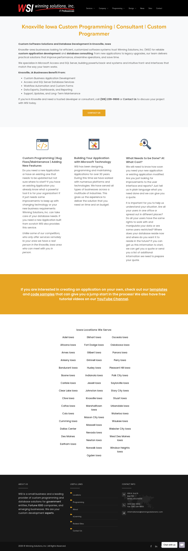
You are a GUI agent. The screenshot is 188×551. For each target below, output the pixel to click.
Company (102, 8)
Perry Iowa (120, 360)
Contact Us (130, 99)
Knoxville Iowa (94, 398)
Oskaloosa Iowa (119, 345)
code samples (43, 294)
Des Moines (68, 436)
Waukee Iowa (120, 421)
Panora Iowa (120, 352)
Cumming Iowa (68, 421)
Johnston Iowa (94, 390)
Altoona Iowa (68, 345)
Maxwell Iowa (94, 425)
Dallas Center (68, 428)
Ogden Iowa (94, 455)
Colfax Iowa (68, 406)
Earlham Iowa (68, 444)
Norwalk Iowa (94, 447)
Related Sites (78, 524)
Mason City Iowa (94, 417)
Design (131, 8)
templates (158, 289)
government (53, 501)
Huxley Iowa (94, 367)
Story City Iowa (120, 390)
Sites (150, 8)
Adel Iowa (68, 337)
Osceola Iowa (120, 337)
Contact (159, 8)
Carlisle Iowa (68, 383)
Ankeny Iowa (68, 360)
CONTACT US (94, 112)
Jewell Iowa (94, 383)
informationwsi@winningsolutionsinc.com (145, 512)
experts (49, 513)
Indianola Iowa (94, 375)
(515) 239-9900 (133, 504)
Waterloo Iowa (119, 413)
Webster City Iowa (120, 428)
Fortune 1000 (35, 505)
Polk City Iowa (120, 375)
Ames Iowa (68, 352)
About (75, 509)
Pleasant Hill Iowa (120, 367)
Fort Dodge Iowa (94, 345)
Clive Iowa (68, 398)
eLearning (77, 516)
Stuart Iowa (120, 398)
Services (89, 8)
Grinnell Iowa (94, 360)
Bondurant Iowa (68, 367)
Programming (117, 8)
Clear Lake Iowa (68, 390)
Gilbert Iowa (94, 352)
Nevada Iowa (94, 432)
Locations (77, 495)
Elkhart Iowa (94, 337)
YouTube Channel (112, 299)
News (142, 8)
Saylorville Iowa (120, 383)
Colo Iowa (68, 413)
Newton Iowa (94, 440)
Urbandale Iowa (120, 406)
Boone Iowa (68, 375)
